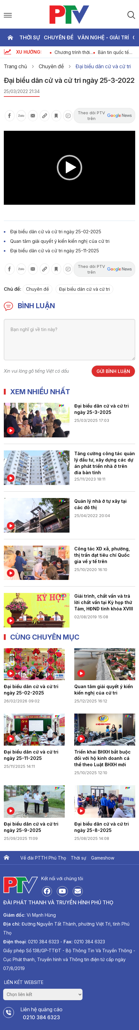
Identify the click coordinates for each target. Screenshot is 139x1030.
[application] (69, 168)
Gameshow (102, 858)
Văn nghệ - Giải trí (103, 37)
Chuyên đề (59, 37)
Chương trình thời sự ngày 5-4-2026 (83, 52)
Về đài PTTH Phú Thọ (43, 858)
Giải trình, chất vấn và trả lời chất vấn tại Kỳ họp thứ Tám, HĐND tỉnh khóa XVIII (103, 602)
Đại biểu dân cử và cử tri (103, 66)
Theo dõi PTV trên (105, 115)
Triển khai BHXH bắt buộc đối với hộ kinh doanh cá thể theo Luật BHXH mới (102, 758)
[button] (69, 167)
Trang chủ (10, 37)
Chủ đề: (12, 289)
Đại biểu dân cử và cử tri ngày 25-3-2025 (101, 409)
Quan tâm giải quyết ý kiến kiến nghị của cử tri (59, 241)
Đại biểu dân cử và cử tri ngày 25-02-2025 (55, 232)
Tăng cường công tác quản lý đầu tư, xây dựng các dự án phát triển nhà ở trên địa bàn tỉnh (104, 462)
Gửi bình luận (113, 371)
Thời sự (29, 37)
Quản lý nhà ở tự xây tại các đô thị (100, 504)
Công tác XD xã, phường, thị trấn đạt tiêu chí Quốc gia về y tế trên (102, 555)
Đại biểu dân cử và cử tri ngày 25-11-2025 (54, 251)
